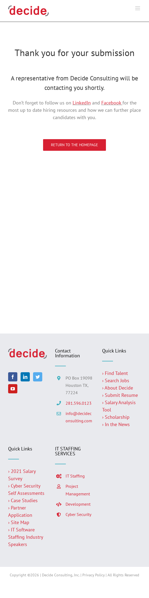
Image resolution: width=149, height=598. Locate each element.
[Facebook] (12, 376)
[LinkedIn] (25, 376)
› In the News (116, 424)
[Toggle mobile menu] (138, 8)
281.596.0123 (79, 403)
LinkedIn (82, 103)
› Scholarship (115, 417)
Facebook (111, 103)
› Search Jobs (115, 380)
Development (78, 504)
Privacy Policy (93, 575)
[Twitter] (37, 376)
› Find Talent (115, 373)
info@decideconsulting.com (79, 417)
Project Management (78, 489)
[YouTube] (12, 388)
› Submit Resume (120, 395)
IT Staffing (75, 476)
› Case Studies (23, 500)
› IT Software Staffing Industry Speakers (25, 537)
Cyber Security (78, 514)
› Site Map (18, 522)
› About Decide (117, 388)
